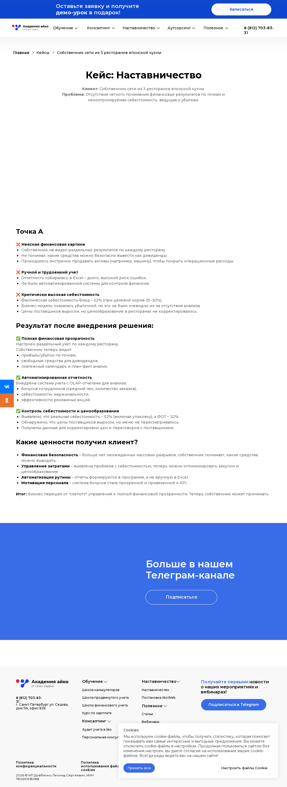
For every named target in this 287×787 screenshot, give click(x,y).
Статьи (147, 714)
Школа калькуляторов (100, 690)
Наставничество (139, 28)
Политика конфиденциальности (36, 764)
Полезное (213, 28)
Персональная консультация (106, 737)
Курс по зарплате (97, 713)
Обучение (63, 28)
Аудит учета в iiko (97, 729)
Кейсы (42, 52)
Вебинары (150, 722)
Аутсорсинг (179, 28)
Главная (21, 52)
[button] (241, 9)
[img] (236, 27)
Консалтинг (98, 28)
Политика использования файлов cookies (102, 766)
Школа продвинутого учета (105, 698)
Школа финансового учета (105, 705)
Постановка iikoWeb (158, 698)
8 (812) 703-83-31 (29, 700)
